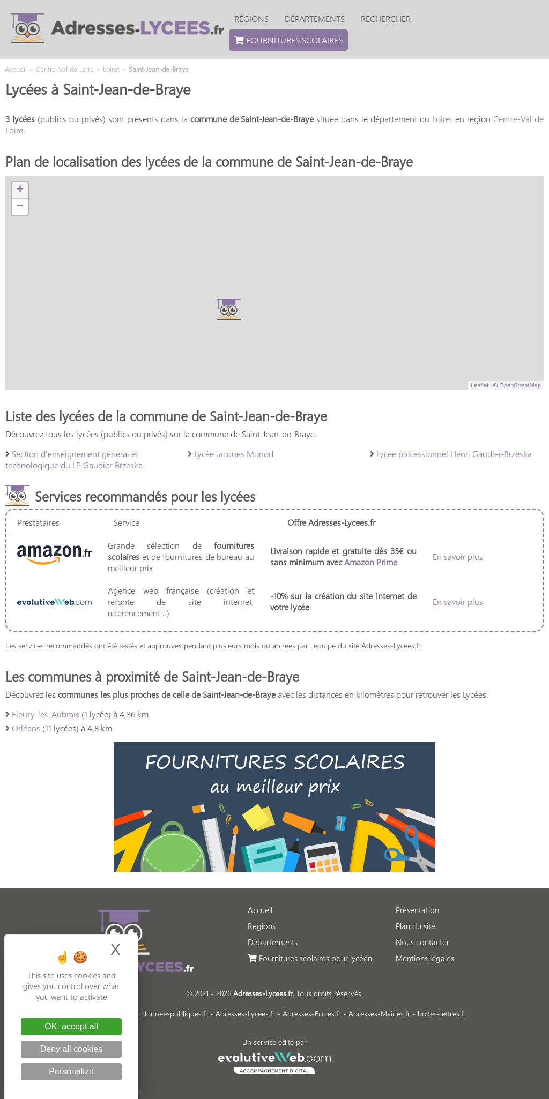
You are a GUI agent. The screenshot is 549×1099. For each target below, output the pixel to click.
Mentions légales (425, 958)
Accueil (260, 909)
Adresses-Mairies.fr (379, 1013)
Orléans (26, 728)
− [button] (20, 207)
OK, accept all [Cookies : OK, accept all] (71, 1026)
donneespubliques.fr (175, 1013)
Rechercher (386, 18)
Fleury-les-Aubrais (45, 714)
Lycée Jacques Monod (233, 453)
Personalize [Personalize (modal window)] (71, 1071)
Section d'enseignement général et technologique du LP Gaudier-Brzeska (74, 459)
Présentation (417, 909)
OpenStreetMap (520, 385)
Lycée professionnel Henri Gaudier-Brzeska (454, 453)
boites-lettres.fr (442, 1013)
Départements (315, 18)
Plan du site (415, 926)
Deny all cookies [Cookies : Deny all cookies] (71, 1048)
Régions (251, 18)
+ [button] (20, 190)
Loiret (442, 118)
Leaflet (479, 385)
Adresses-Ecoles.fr (312, 1013)
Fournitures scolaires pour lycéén (310, 958)
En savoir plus (458, 556)
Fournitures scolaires (288, 40)
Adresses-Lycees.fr (245, 1013)
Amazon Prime (370, 561)
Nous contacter (422, 942)
